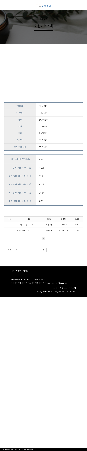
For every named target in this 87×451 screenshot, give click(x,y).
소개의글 (3, 389)
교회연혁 (3, 316)
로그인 (3, 300)
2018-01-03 (63, 230)
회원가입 (12, 300)
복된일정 (3, 424)
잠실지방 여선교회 (23, 230)
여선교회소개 (5, 367)
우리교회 (3, 306)
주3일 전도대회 (6, 354)
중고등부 (3, 380)
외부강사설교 (5, 345)
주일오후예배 (5, 341)
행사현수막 (4, 430)
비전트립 (3, 408)
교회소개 (3, 310)
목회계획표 (4, 326)
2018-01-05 (63, 225)
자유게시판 (4, 437)
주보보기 (3, 427)
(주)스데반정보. (70, 291)
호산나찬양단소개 (7, 357)
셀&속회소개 (5, 360)
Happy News (5, 414)
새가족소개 (4, 418)
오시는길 (3, 329)
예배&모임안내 (5, 322)
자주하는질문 (5, 405)
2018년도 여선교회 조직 (25, 225)
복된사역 (43, 19)
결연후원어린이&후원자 (9, 395)
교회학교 (3, 370)
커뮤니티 (3, 434)
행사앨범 (3, 421)
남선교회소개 (5, 364)
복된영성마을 (5, 443)
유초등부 (3, 376)
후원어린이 (4, 392)
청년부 (2, 383)
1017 (77, 225)
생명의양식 (4, 332)
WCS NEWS (4, 402)
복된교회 (49, 225)
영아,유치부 (4, 373)
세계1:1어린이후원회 (8, 386)
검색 (44, 250)
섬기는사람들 (5, 319)
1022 (77, 230)
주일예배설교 (5, 335)
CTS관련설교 (5, 348)
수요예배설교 (5, 338)
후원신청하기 (5, 399)
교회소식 (3, 411)
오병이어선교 (5, 440)
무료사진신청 (5, 446)
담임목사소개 (5, 313)
